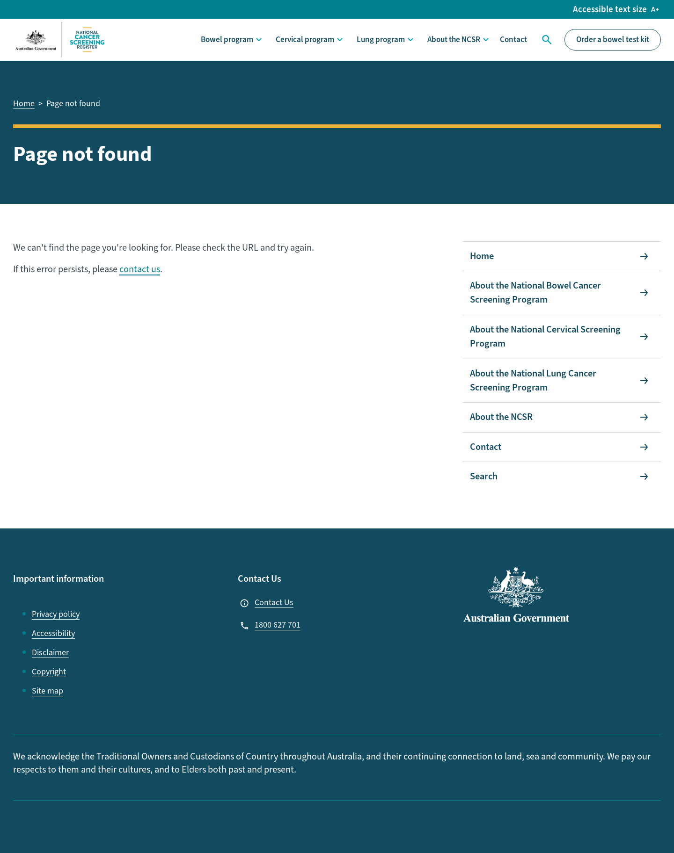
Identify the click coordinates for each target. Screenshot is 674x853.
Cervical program (305, 39)
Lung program (381, 39)
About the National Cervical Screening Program (545, 336)
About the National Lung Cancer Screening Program (533, 380)
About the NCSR (453, 39)
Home (482, 256)
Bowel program (227, 39)
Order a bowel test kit (612, 39)
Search (545, 39)
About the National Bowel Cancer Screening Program (535, 292)
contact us (139, 269)
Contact (513, 40)
